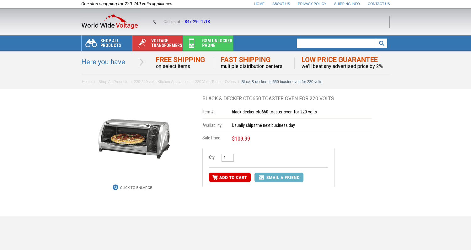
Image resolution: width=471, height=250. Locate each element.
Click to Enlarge (136, 187)
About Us (281, 4)
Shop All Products (101, 44)
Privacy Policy (312, 4)
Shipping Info (347, 4)
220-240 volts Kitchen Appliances (162, 82)
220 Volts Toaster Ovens (215, 82)
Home (259, 4)
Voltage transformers (157, 44)
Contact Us (379, 4)
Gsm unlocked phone (207, 44)
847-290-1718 (197, 21)
